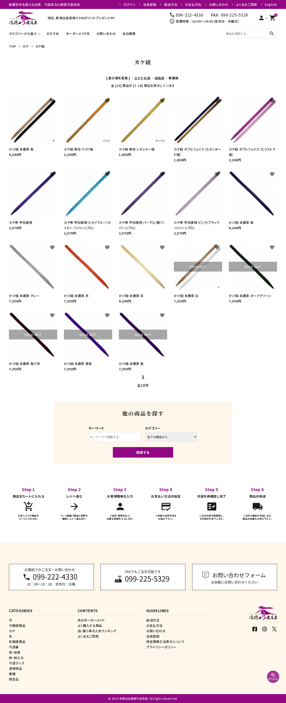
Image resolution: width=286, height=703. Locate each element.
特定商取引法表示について (165, 641)
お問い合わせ (218, 4)
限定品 (14, 679)
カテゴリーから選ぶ (22, 33)
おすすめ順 (142, 78)
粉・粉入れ (16, 657)
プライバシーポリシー (161, 647)
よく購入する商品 (90, 625)
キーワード (96, 428)
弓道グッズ (16, 663)
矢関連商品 (17, 641)
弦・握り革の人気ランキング (97, 631)
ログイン (129, 4)
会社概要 (129, 33)
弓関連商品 (17, 625)
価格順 (159, 78)
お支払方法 (193, 4)
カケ (12, 631)
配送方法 (170, 4)
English (271, 4)
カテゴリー (153, 428)
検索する (143, 452)
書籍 (12, 674)
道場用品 (15, 668)
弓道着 (14, 647)
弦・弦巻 (15, 652)
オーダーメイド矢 (78, 33)
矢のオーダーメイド (91, 620)
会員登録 (149, 4)
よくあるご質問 (246, 4)
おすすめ (53, 33)
